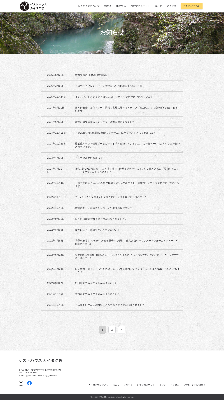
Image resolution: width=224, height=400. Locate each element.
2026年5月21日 (55, 75)
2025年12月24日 (56, 96)
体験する (121, 6)
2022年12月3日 (55, 183)
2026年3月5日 (55, 86)
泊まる (108, 6)
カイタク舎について (88, 6)
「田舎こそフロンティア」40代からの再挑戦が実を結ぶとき (108, 86)
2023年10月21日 (56, 143)
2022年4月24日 (55, 269)
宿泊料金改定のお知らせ (89, 157)
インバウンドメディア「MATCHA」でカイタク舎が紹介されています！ (115, 96)
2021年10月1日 (55, 305)
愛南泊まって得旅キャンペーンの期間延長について (103, 208)
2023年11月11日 (56, 132)
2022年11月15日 (56, 197)
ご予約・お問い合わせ (194, 385)
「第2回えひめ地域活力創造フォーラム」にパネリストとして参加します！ (117, 132)
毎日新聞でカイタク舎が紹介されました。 (98, 283)
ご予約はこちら (191, 6)
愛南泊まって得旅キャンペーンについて (97, 229)
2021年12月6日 (55, 294)
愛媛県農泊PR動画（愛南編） (91, 75)
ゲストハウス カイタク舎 (40, 360)
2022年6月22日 (55, 254)
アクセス (171, 6)
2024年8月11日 (55, 107)
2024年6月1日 (55, 122)
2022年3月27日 (55, 283)
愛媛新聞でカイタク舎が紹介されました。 (98, 294)
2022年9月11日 (55, 219)
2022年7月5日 (55, 240)
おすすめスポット (140, 6)
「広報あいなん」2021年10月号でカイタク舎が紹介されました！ (111, 305)
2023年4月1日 (55, 157)
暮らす (158, 6)
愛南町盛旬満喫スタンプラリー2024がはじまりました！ (106, 122)
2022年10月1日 (55, 208)
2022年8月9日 (55, 229)
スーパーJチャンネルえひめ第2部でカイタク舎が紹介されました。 (112, 197)
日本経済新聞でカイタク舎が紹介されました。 (101, 219)
